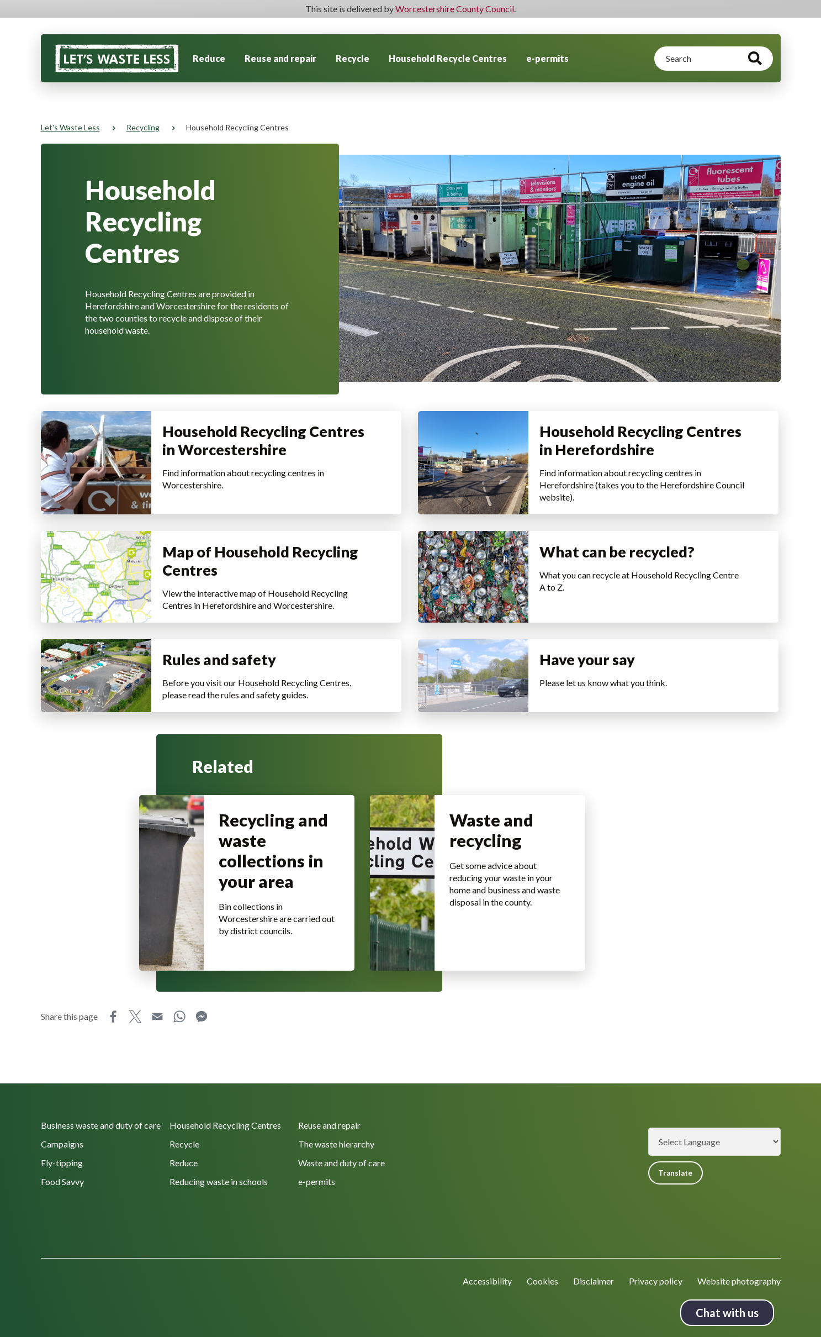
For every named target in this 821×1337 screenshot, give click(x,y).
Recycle (352, 58)
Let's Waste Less (70, 127)
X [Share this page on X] (135, 1063)
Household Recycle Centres (448, 58)
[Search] (713, 58)
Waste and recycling (493, 874)
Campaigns (62, 1143)
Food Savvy (62, 1181)
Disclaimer (593, 1281)
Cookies (542, 1281)
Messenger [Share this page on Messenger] (201, 1063)
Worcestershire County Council (454, 8)
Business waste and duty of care (101, 1124)
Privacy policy (655, 1281)
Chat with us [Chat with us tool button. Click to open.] (727, 1312)
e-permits (547, 58)
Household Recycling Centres (225, 1124)
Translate (678, 1173)
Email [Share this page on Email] (157, 1063)
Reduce (209, 58)
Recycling (143, 127)
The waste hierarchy (336, 1143)
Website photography (739, 1281)
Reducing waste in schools (219, 1181)
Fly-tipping (62, 1162)
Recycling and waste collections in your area (275, 895)
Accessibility (487, 1281)
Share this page (69, 1063)
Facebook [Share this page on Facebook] (113, 1063)
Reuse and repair (280, 58)
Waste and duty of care (341, 1162)
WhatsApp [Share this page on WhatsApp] (179, 1063)
